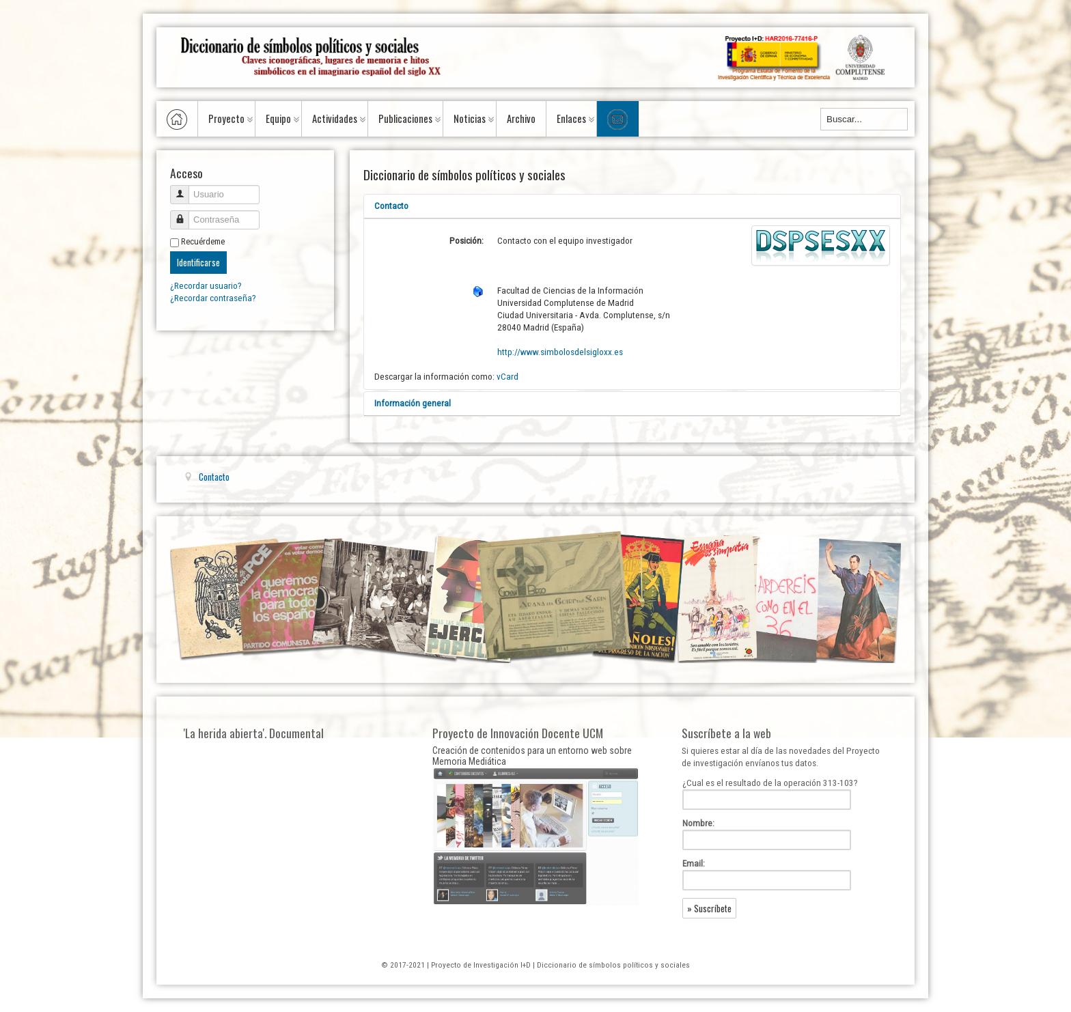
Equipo (278, 118)
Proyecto (226, 118)
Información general (412, 403)
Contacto (391, 206)
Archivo (521, 118)
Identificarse (198, 262)
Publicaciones (405, 118)
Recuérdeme (203, 241)
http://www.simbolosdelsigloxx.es (560, 352)
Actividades (334, 118)
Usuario (184, 188)
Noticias (470, 118)
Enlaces (571, 118)
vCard (507, 376)
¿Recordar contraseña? (213, 298)
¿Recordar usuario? (206, 286)
